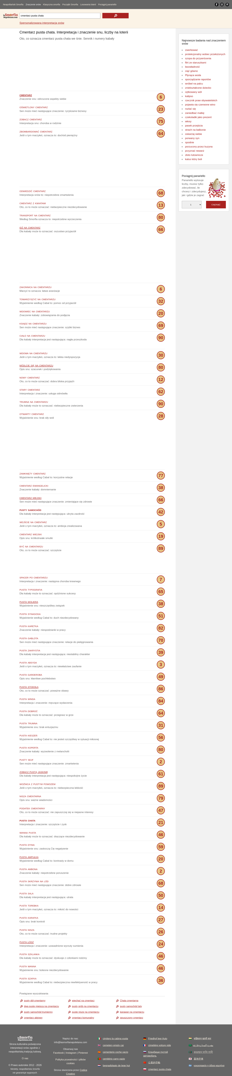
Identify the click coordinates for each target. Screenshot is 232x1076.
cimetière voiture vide (159, 1032)
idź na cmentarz (29, 227)
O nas (25, 1045)
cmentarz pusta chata (159, 1056)
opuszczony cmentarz (131, 1004)
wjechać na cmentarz (83, 987)
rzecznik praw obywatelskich (201, 100)
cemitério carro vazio (114, 1045)
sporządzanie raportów (198, 79)
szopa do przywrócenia (198, 58)
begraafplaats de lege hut (116, 1052)
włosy (188, 121)
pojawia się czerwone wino (200, 104)
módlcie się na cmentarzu (36, 365)
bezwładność (192, 66)
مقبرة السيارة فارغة (203, 1032)
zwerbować (191, 50)
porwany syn (192, 138)
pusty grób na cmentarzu (85, 993)
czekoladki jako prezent (198, 117)
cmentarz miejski (30, 498)
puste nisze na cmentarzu (85, 998)
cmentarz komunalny (83, 1004)
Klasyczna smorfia (51, 4)
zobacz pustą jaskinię (33, 758)
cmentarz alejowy (33, 1004)
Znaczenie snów (33, 4)
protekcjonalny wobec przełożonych (205, 54)
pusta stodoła (28, 673)
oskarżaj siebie (193, 134)
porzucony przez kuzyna (199, 146)
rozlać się (190, 108)
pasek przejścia (194, 125)
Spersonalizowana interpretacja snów (41, 22)
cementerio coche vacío (115, 1038)
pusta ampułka (29, 843)
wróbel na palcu (194, 83)
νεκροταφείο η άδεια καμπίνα (209, 1052)
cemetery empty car (113, 1032)
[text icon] (115, 15)
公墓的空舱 (154, 1049)
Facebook (58, 1039)
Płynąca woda (193, 75)
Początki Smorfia (70, 4)
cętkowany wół (193, 92)
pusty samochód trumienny (38, 998)
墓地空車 (198, 1045)
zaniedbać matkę (194, 113)
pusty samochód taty (131, 993)
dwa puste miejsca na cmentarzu (41, 993)
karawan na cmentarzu (132, 998)
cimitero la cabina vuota (115, 1025)
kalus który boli (193, 159)
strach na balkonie (195, 129)
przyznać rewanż (194, 150)
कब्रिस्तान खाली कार (202, 1025)
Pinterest (83, 1039)
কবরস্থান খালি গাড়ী (203, 1038)
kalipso (189, 96)
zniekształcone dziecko (198, 87)
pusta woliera (28, 588)
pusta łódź (26, 928)
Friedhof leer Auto (157, 1025)
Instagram (71, 1039)
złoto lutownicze (194, 155)
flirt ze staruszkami (195, 62)
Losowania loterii (88, 4)
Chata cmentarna (129, 987)
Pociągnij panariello (107, 4)
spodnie (189, 142)
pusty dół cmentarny (34, 987)
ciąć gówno (191, 71)
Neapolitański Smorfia (13, 4)
